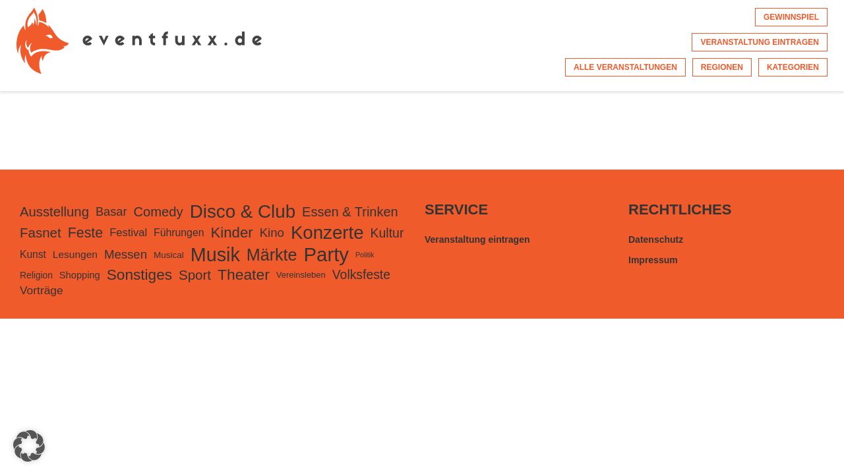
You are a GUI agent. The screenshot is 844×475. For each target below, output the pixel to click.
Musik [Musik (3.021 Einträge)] (215, 254)
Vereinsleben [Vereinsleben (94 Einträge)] (301, 275)
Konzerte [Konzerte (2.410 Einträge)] (327, 232)
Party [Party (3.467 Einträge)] (326, 254)
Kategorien (793, 67)
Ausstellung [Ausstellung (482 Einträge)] (54, 212)
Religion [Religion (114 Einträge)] (36, 275)
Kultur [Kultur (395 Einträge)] (387, 233)
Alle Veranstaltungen (625, 67)
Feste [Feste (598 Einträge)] (85, 233)
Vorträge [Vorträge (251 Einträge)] (41, 290)
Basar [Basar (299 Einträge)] (111, 211)
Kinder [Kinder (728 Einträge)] (231, 232)
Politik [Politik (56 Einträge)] (364, 255)
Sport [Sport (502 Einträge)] (195, 274)
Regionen (722, 67)
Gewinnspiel (791, 17)
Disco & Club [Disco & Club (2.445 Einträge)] (242, 211)
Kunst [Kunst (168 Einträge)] (33, 254)
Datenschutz (655, 239)
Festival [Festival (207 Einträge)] (128, 232)
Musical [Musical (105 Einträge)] (169, 255)
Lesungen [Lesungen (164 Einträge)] (75, 254)
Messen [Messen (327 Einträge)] (125, 254)
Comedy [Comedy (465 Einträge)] (158, 212)
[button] (29, 446)
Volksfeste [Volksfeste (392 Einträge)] (361, 274)
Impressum (653, 260)
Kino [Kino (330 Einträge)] (272, 232)
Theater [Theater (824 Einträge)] (244, 274)
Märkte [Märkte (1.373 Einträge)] (272, 254)
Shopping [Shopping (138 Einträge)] (79, 275)
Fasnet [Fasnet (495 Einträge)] (40, 232)
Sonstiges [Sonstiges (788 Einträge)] (139, 275)
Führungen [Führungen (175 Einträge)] (179, 232)
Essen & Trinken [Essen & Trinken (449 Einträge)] (350, 212)
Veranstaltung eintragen (759, 42)
